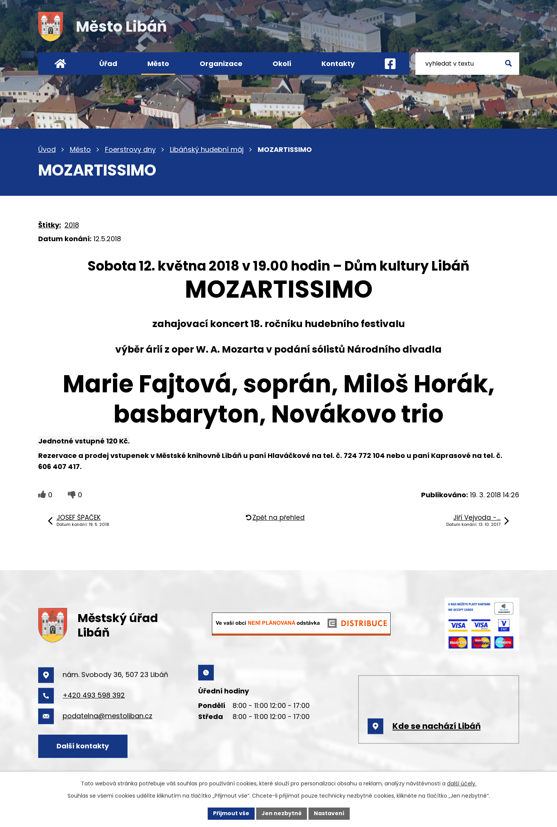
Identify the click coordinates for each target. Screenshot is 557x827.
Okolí (282, 63)
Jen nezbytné (282, 813)
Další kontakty (83, 746)
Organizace (221, 63)
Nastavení (329, 813)
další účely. (461, 783)
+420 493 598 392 (94, 695)
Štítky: (49, 225)
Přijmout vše (231, 813)
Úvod (47, 149)
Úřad (108, 63)
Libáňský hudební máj (207, 149)
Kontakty (338, 63)
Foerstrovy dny (130, 149)
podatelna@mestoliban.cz (107, 716)
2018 (72, 225)
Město (80, 149)
